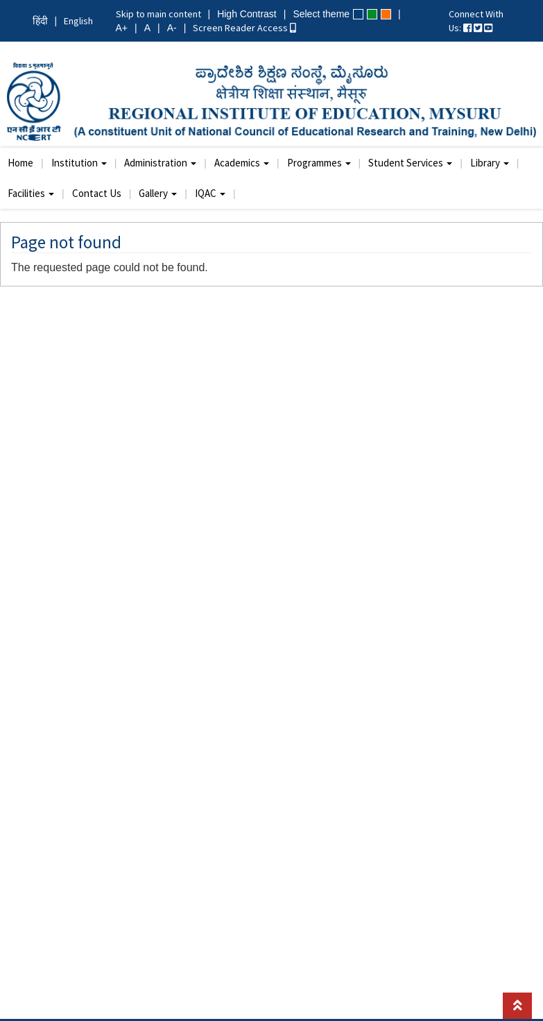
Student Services (410, 162)
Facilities (31, 193)
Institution (79, 162)
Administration (160, 162)
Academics (241, 162)
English (78, 21)
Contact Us (96, 193)
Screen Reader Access (244, 28)
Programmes (319, 162)
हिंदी (40, 21)
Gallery (158, 193)
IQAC (210, 193)
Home (20, 162)
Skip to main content (158, 14)
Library (489, 162)
